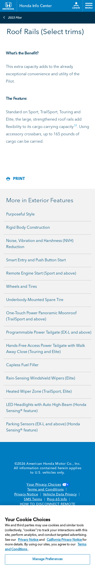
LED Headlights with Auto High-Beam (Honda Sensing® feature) (46, 408)
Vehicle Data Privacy (60, 494)
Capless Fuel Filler (22, 365)
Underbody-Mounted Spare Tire (34, 300)
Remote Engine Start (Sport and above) (41, 274)
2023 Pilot (12, 17)
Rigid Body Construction (28, 228)
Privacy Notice (26, 494)
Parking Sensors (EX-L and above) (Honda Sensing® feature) (43, 427)
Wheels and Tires (21, 287)
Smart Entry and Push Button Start (36, 260)
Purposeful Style (20, 214)
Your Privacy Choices (47, 484)
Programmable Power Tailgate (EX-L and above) (48, 333)
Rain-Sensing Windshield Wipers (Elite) (40, 378)
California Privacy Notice (64, 540)
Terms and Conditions (45, 489)
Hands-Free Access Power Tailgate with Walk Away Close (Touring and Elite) (45, 349)
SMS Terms (33, 499)
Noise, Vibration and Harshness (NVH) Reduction (39, 244)
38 (75, 125)
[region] (47, 536)
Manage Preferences (47, 559)
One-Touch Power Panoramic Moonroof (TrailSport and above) (41, 316)
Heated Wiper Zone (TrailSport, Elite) (39, 392)
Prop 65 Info (57, 499)
